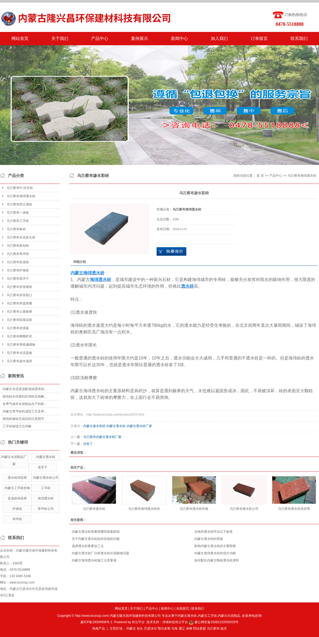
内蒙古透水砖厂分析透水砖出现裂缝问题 (100, 553)
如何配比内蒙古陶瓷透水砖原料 (216, 560)
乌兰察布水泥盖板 (19, 353)
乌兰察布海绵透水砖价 (144, 509)
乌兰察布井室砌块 (19, 287)
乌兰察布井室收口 (19, 295)
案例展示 (139, 38)
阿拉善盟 (199, 628)
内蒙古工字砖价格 (17, 488)
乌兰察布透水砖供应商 (294, 509)
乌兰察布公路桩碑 (19, 311)
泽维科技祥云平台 (175, 622)
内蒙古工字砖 (207, 616)
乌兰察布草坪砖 (18, 254)
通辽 (182, 628)
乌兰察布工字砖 (18, 221)
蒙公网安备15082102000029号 (213, 622)
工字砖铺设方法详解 (17, 426)
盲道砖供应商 (17, 498)
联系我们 (299, 38)
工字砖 (46, 488)
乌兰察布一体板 (18, 212)
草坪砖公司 (46, 509)
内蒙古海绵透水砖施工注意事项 (94, 560)
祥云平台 (138, 622)
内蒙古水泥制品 (229, 616)
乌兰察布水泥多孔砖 (21, 237)
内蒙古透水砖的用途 (208, 539)
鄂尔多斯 (164, 628)
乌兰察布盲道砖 (18, 262)
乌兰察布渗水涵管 (19, 361)
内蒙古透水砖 (45, 457)
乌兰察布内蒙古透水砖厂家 (102, 437)
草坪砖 (17, 519)
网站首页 (19, 38)
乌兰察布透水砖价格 (194, 509)
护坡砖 (17, 509)
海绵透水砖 (46, 498)
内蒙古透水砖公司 (45, 477)
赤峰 (189, 628)
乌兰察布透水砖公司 (244, 509)
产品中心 (99, 38)
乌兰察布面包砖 (18, 245)
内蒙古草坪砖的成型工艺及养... (25, 411)
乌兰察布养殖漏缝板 (21, 344)
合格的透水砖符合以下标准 (213, 531)
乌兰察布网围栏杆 (19, 336)
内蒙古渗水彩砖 (94, 426)
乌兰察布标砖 (16, 229)
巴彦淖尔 (150, 628)
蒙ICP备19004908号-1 (96, 622)
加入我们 (219, 38)
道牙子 (42, 467)
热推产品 (98, 628)
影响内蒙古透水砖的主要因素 (215, 546)
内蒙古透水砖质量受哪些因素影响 (96, 531)
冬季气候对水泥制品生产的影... (25, 404)
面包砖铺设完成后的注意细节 (23, 419)
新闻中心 (179, 38)
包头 (140, 628)
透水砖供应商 (17, 477)
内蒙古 (131, 628)
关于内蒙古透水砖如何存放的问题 (96, 539)
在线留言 (182, 608)
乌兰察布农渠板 (18, 328)
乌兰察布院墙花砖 (19, 320)
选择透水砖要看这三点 (88, 546)
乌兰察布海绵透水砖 (21, 196)
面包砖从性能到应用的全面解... (25, 396)
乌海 (174, 628)
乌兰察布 (213, 628)
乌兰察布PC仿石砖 (20, 188)
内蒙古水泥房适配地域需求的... (25, 389)
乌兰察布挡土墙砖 (19, 204)
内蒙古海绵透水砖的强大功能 (215, 553)
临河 (223, 628)
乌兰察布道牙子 (18, 278)
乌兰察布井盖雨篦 (19, 303)
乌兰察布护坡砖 (18, 270)
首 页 (260, 175)
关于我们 (59, 38)
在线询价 (171, 251)
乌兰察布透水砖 (94, 509)
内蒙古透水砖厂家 (139, 426)
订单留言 (259, 38)
